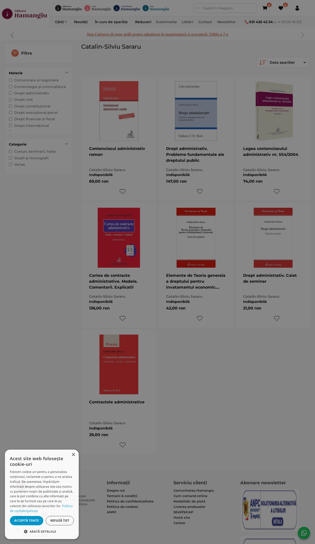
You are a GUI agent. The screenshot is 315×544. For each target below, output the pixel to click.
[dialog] (42, 494)
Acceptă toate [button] (26, 520)
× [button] (73, 455)
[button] (42, 531)
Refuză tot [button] (59, 520)
